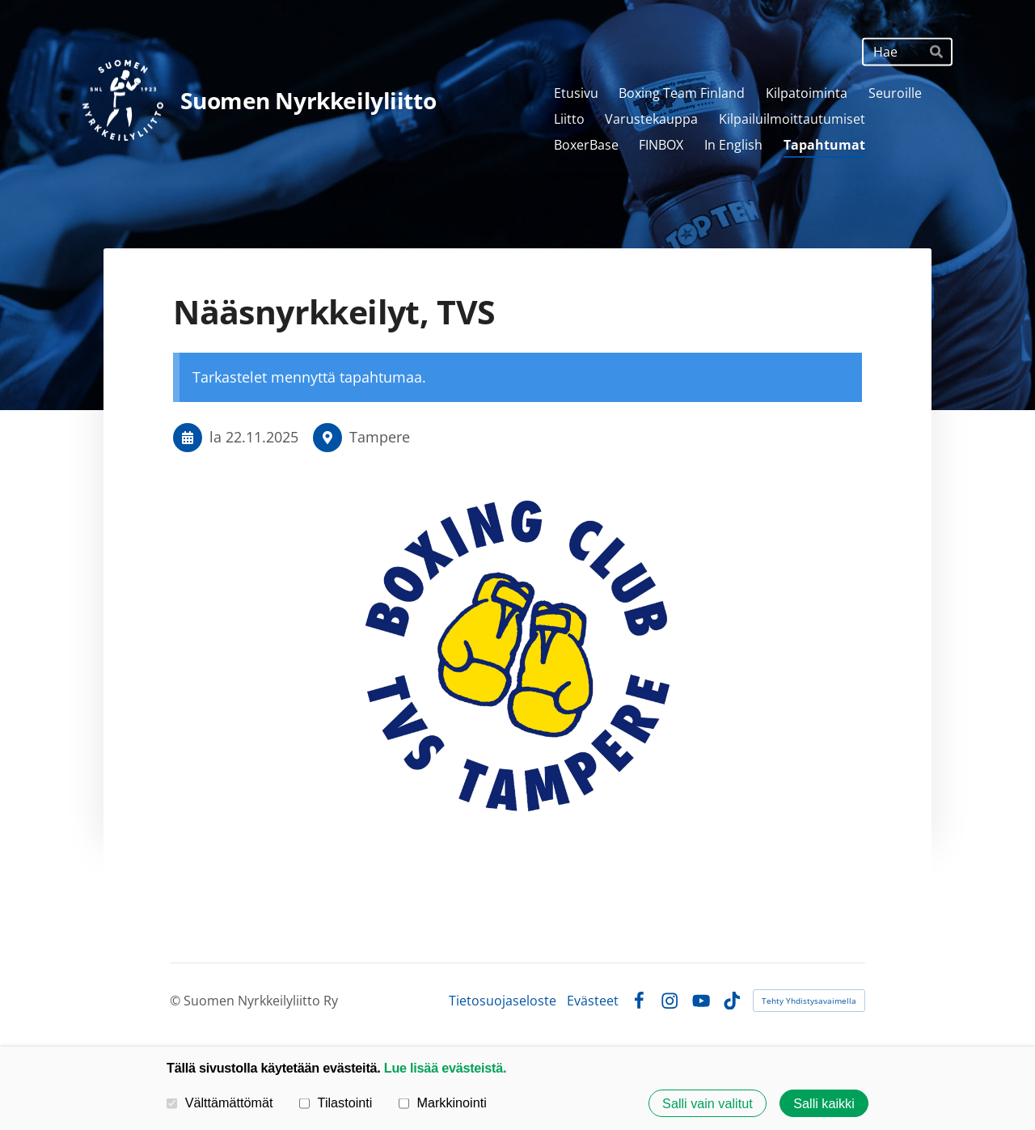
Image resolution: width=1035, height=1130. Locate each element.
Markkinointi (443, 1102)
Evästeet (593, 1000)
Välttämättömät (220, 1102)
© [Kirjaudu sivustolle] (177, 1000)
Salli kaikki (824, 1103)
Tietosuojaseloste (502, 1000)
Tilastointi (335, 1102)
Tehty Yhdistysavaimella (809, 1000)
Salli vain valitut (707, 1103)
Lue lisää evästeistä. (445, 1067)
